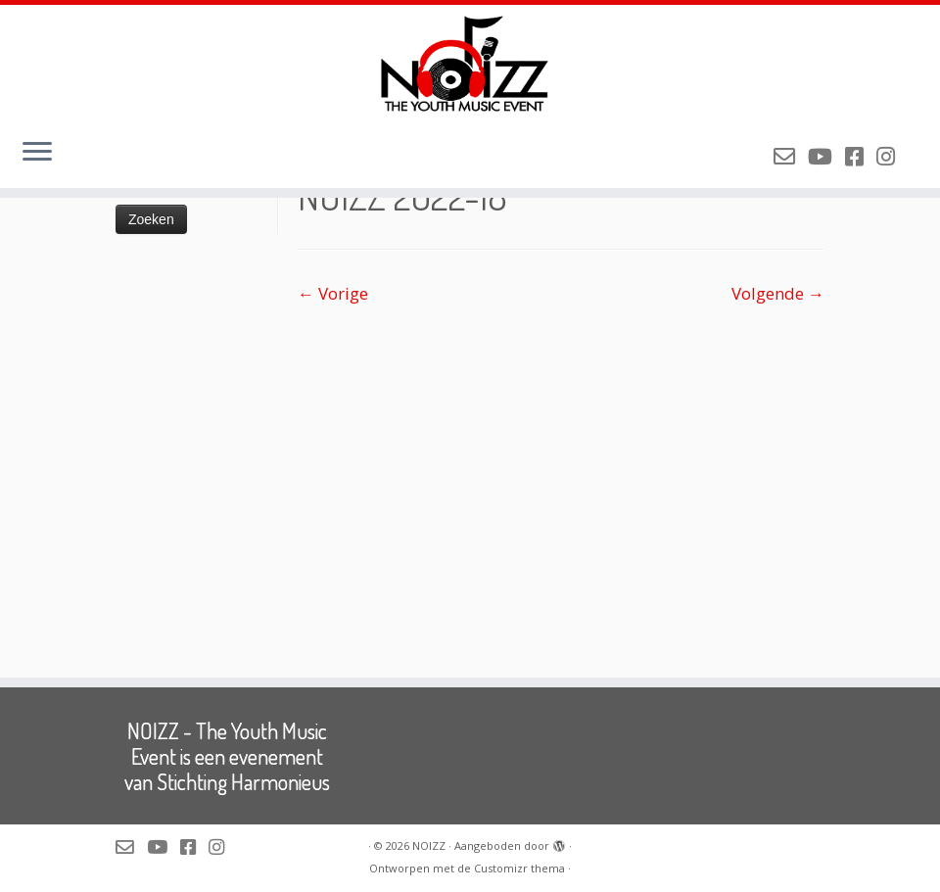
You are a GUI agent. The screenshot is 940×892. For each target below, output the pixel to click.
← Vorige (333, 293)
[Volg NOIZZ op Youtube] (826, 155)
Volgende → (777, 293)
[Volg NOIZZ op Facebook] (860, 155)
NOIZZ (429, 845)
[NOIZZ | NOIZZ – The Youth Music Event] (470, 64)
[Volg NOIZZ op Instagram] (892, 155)
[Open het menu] (37, 152)
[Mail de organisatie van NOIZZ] (791, 155)
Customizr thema (519, 868)
